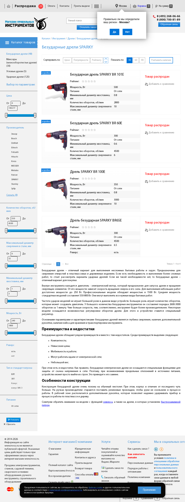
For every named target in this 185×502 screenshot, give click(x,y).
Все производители (60, 476)
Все (66, 264)
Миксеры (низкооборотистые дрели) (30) (21, 62)
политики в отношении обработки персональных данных (166, 461)
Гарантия (53, 454)
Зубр (13, 189)
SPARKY (14, 180)
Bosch (14, 139)
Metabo (14, 170)
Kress (13, 161)
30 (129, 60)
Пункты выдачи (82, 6)
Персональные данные (140, 463)
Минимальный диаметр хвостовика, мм (19, 280)
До (24, 103)
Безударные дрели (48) (19, 54)
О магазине (55, 449)
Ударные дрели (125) (17, 77)
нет (13, 356)
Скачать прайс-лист (61, 482)
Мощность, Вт (13, 313)
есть (13, 351)
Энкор (14, 134)
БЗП (13, 374)
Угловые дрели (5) (16, 71)
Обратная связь (169, 24)
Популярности (81, 60)
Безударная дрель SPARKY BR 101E (97, 75)
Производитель (15, 127)
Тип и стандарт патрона (19, 368)
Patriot (14, 175)
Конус (14, 383)
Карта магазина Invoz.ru (62, 470)
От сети (15, 406)
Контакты (64, 6)
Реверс (10, 345)
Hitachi (14, 157)
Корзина (141, 6)
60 (136, 60)
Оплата (51, 6)
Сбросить (9, 424)
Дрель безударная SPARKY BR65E (96, 220)
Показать (13, 420)
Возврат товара (83, 468)
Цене (67, 60)
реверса (108, 402)
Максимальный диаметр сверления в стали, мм (20, 245)
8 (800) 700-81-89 (168, 19)
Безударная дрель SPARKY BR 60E (96, 123)
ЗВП (13, 379)
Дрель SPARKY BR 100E (87, 172)
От (7, 103)
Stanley (14, 184)
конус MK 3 (16, 388)
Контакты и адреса (85, 457)
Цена (9, 96)
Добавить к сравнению (159, 84)
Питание (11, 400)
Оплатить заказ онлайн (92, 27)
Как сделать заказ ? (138, 449)
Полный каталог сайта (61, 465)
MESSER (15, 166)
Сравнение (147, 498)
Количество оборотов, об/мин (21, 210)
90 (142, 60)
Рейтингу (96, 60)
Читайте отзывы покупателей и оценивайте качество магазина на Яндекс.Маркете (113, 455)
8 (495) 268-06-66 (168, 16)
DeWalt (14, 143)
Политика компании (139, 477)
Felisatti (15, 152)
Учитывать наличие (161, 60)
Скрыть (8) (12, 195)
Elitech (14, 148)
